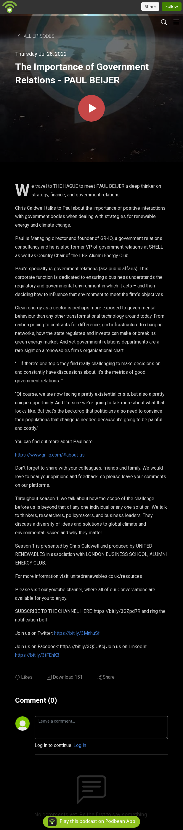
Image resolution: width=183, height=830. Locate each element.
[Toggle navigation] (176, 22)
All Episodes (35, 36)
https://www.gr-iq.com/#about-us (50, 455)
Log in (79, 745)
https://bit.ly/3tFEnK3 (37, 655)
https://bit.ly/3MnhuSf (77, 633)
